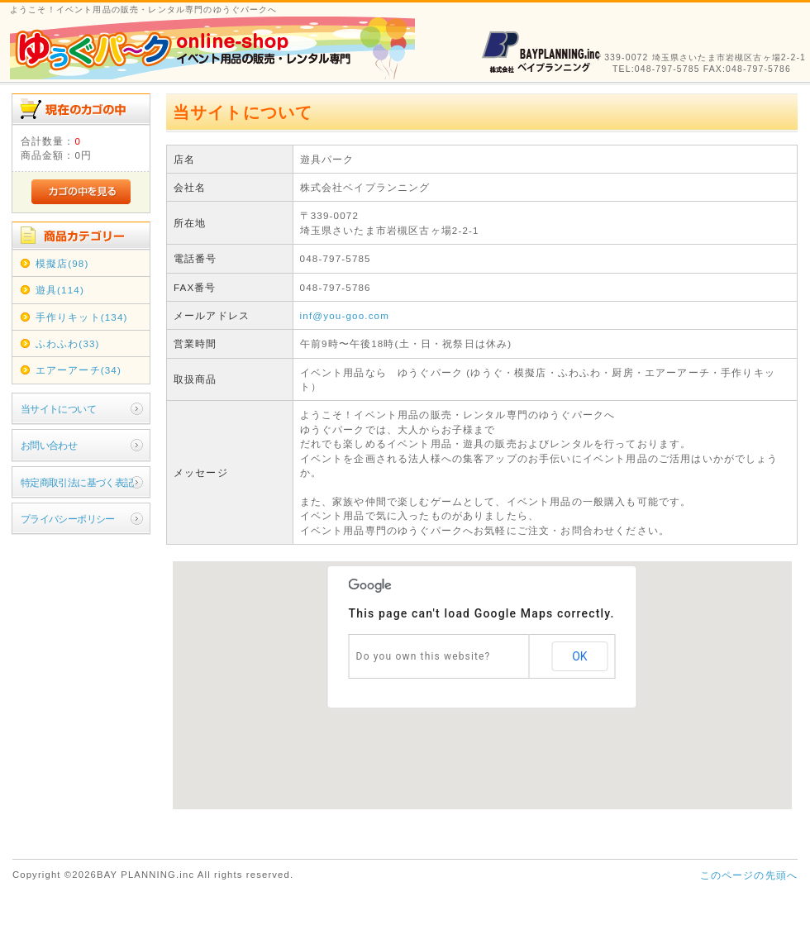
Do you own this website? (423, 656)
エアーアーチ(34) (79, 370)
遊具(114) (60, 289)
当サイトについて (58, 408)
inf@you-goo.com (344, 315)
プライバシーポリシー (68, 518)
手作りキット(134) (82, 317)
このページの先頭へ (749, 875)
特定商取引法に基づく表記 (77, 482)
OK (579, 656)
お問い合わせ (49, 445)
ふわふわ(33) (68, 343)
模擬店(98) (62, 263)
